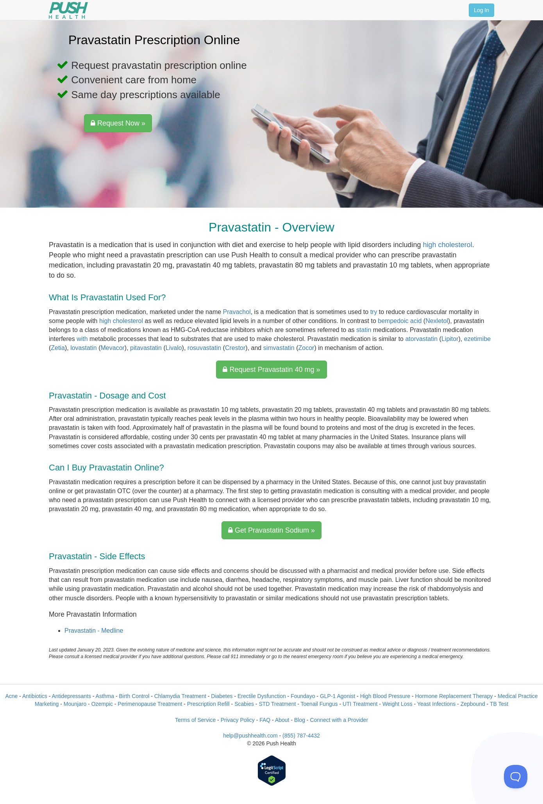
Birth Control (134, 696)
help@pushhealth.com (250, 735)
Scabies (244, 704)
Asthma (105, 696)
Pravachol (237, 312)
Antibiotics (34, 696)
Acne (11, 696)
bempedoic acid (400, 321)
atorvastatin (421, 339)
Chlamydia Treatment (180, 696)
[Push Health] (68, 10)
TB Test (499, 704)
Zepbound (473, 704)
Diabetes (221, 696)
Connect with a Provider (339, 720)
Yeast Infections (436, 704)
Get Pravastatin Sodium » (271, 530)
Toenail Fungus (319, 704)
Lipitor (450, 339)
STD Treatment (277, 704)
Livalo (174, 348)
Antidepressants (71, 696)
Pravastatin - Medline (93, 630)
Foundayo (303, 696)
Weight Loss (397, 704)
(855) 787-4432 (301, 735)
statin (363, 330)
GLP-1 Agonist (337, 696)
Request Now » (118, 123)
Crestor (235, 348)
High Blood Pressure (385, 696)
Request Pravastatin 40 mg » (271, 369)
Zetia (58, 348)
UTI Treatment (360, 704)
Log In (481, 10)
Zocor (306, 348)
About (282, 720)
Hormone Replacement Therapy (454, 696)
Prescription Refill (208, 704)
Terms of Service (195, 720)
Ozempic (102, 704)
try (373, 312)
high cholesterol (447, 245)
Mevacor (113, 348)
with (82, 339)
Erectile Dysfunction (262, 696)
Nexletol (436, 321)
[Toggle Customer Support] (515, 776)
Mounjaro (75, 704)
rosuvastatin (204, 348)
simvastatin (279, 348)
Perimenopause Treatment (150, 704)
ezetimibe (477, 339)
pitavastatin (146, 348)
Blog (299, 720)
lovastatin (83, 348)
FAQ (264, 720)
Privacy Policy (238, 720)
